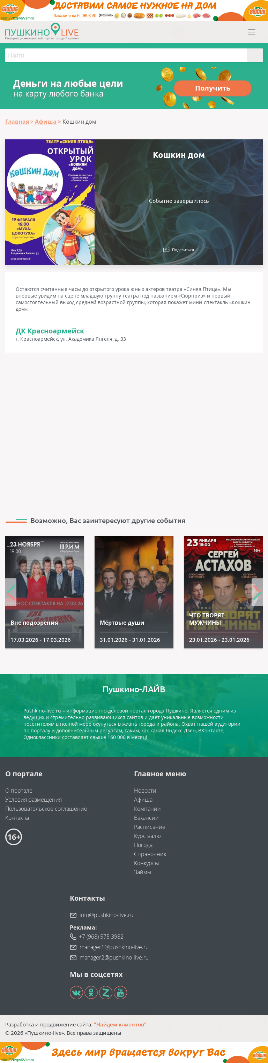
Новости (145, 790)
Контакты (17, 818)
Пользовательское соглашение (46, 808)
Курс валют (148, 836)
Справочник (150, 854)
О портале (18, 790)
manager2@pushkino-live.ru (114, 957)
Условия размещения (33, 799)
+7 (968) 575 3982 (101, 936)
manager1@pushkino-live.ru (114, 947)
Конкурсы (146, 863)
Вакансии (146, 818)
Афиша (143, 799)
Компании (147, 808)
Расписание (149, 827)
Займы (142, 872)
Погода (143, 845)
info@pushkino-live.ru (106, 915)
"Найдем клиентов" (120, 1024)
